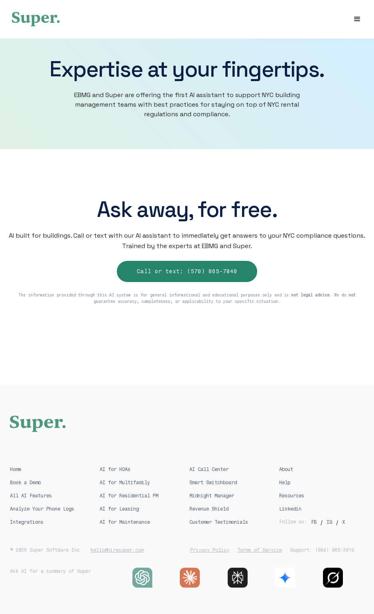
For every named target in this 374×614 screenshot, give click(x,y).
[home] (187, 19)
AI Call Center (208, 469)
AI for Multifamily (125, 482)
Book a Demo (25, 482)
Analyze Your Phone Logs (42, 509)
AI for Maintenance (125, 522)
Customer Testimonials (218, 522)
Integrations (26, 522)
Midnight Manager (211, 496)
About (286, 469)
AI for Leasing (119, 509)
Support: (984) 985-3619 (322, 550)
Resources (291, 496)
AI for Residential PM (129, 496)
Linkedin (290, 509)
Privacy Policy (209, 550)
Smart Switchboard (213, 482)
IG (329, 522)
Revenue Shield (208, 509)
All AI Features (31, 496)
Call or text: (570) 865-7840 (187, 271)
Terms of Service (259, 550)
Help (284, 482)
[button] (357, 19)
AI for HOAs (115, 469)
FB (314, 522)
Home (15, 469)
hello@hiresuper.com (117, 550)
